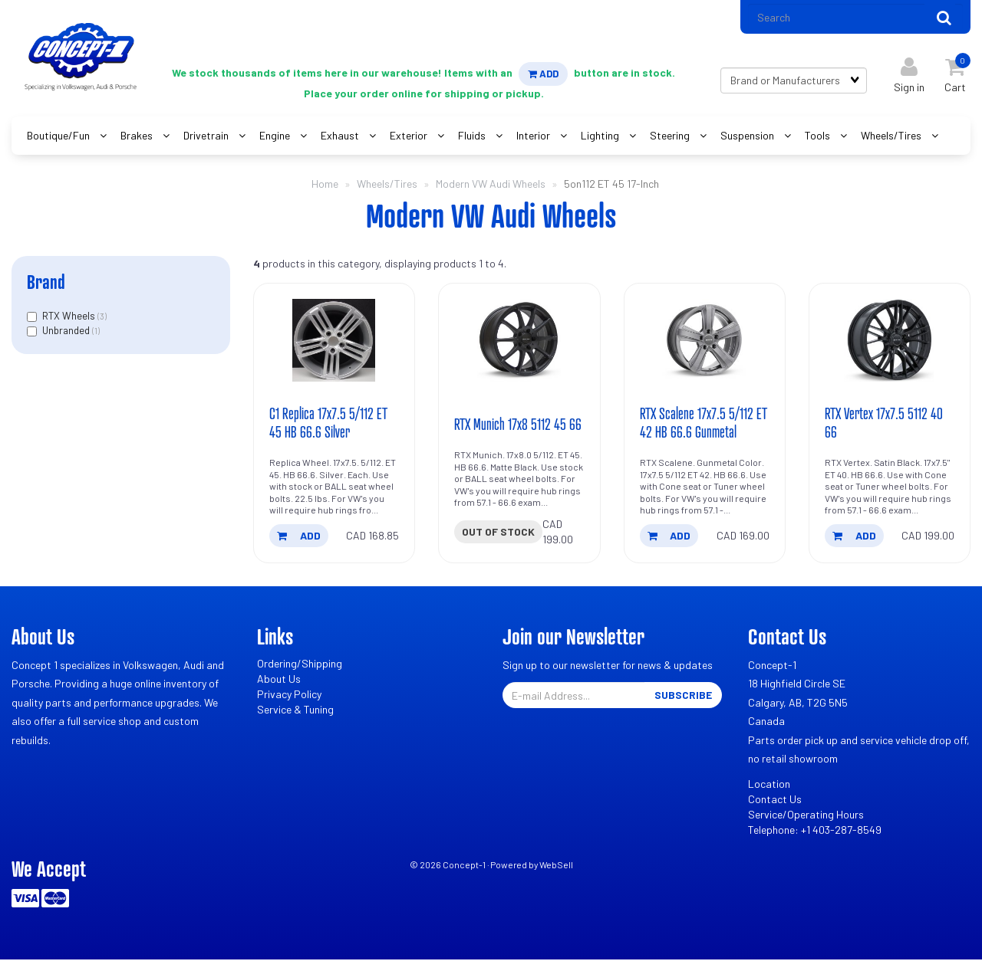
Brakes (137, 136)
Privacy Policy (289, 696)
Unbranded (67, 332)
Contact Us (775, 801)
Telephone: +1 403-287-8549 (814, 831)
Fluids (473, 136)
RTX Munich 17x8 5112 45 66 (518, 426)
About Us (279, 680)
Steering (671, 136)
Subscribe (683, 697)
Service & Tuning (295, 711)
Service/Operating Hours (806, 816)
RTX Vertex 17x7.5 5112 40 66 (885, 425)
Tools (818, 136)
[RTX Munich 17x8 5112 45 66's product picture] (519, 342)
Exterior (410, 136)
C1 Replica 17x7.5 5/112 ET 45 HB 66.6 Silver (328, 425)
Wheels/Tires (892, 136)
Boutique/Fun (59, 136)
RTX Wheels (69, 317)
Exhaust (341, 136)
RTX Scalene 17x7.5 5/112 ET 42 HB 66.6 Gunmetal (704, 425)
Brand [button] (46, 283)
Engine (275, 136)
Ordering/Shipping (299, 665)
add (299, 537)
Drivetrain (207, 136)
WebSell (556, 866)
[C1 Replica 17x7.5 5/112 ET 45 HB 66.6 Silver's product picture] (334, 342)
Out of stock (498, 533)
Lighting (601, 136)
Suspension (748, 136)
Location (769, 785)
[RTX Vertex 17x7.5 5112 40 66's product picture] (889, 342)
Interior (534, 136)
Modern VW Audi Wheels (490, 185)
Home (324, 185)
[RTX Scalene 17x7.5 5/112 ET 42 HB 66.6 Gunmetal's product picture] (704, 342)
